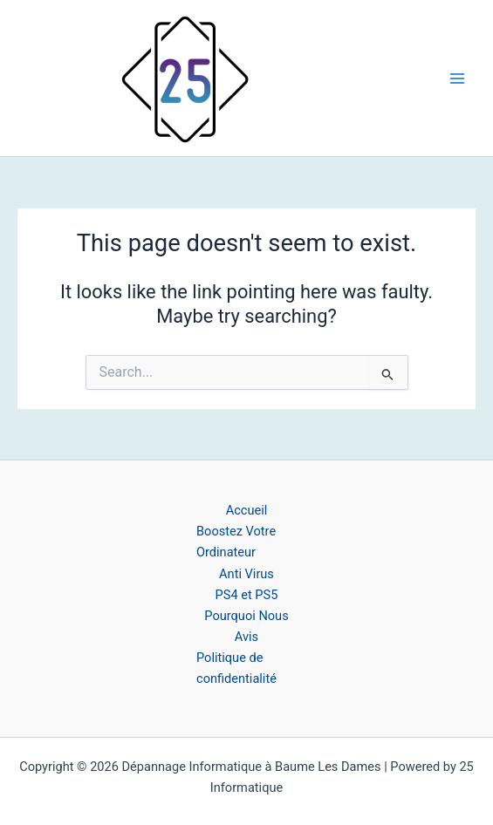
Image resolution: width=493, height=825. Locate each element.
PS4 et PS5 (247, 595)
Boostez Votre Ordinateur (236, 541)
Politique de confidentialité (236, 668)
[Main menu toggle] (457, 78)
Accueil (247, 510)
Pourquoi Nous (246, 616)
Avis (246, 636)
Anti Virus (246, 574)
